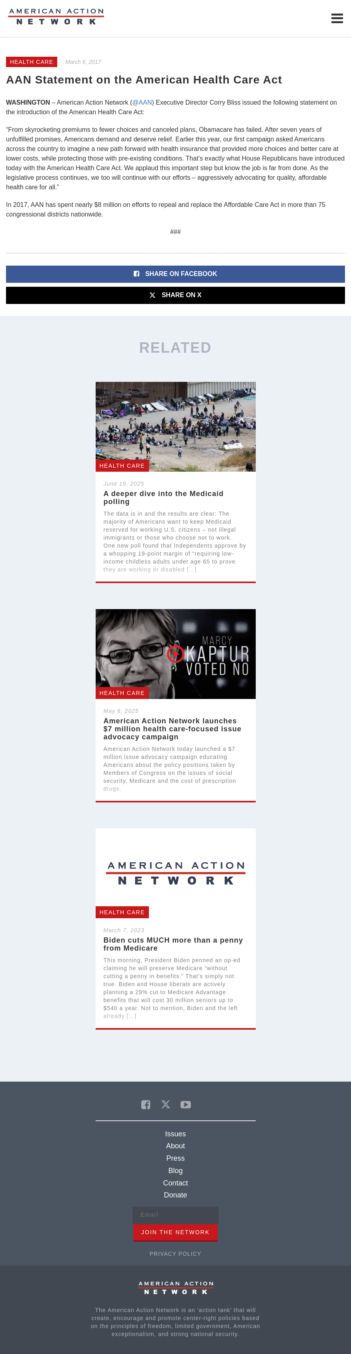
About (175, 1146)
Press (175, 1158)
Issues (175, 1134)
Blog (175, 1171)
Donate (175, 1195)
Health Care (31, 62)
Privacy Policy (175, 1254)
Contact (175, 1183)
